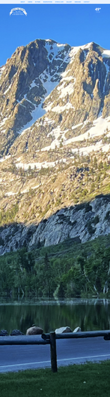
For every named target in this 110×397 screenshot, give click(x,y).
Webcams (78, 2)
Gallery (70, 2)
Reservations (47, 2)
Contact (88, 2)
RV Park (37, 2)
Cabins (29, 2)
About (21, 2)
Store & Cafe (59, 2)
